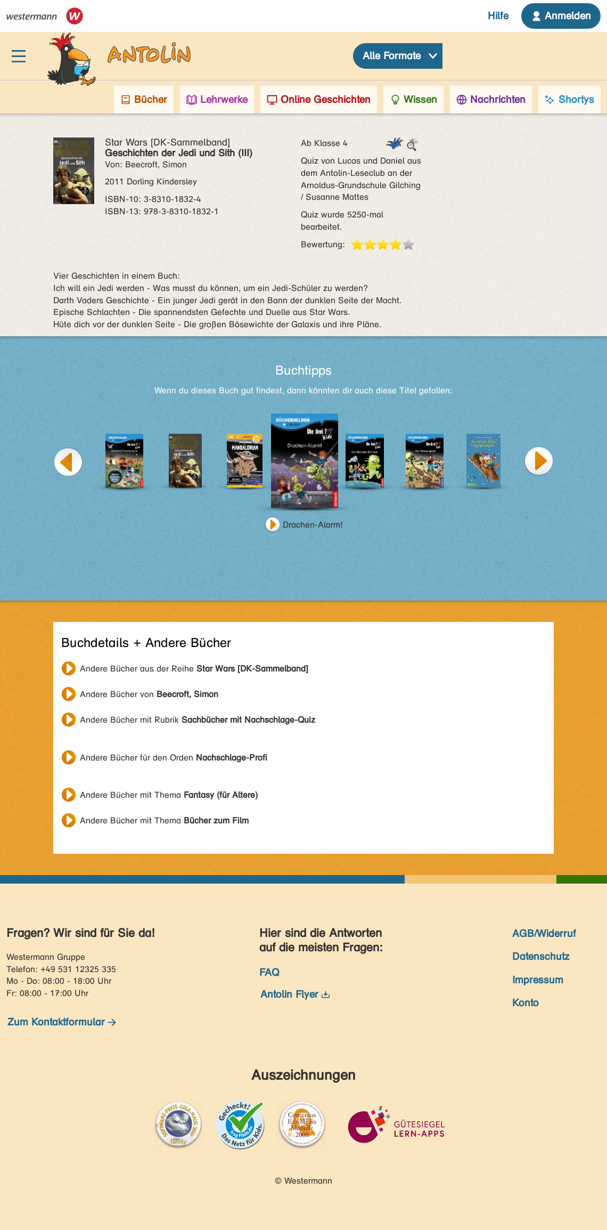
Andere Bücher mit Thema (169, 795)
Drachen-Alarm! (313, 525)
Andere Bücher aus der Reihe (194, 668)
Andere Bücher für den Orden (173, 757)
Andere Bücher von (149, 694)
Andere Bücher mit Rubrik (197, 720)
